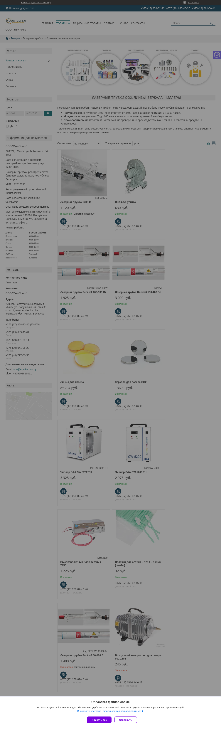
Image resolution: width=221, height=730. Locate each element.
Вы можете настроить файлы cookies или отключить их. (109, 711)
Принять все (99, 720)
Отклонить (126, 720)
